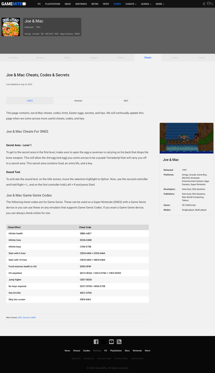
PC (39, 4)
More (160, 4)
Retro (94, 4)
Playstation (52, 4)
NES (126, 100)
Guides (146, 4)
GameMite (14, 4)
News (67, 350)
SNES (30, 100)
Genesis (78, 100)
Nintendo (81, 4)
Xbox (68, 4)
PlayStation (116, 350)
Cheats (131, 4)
